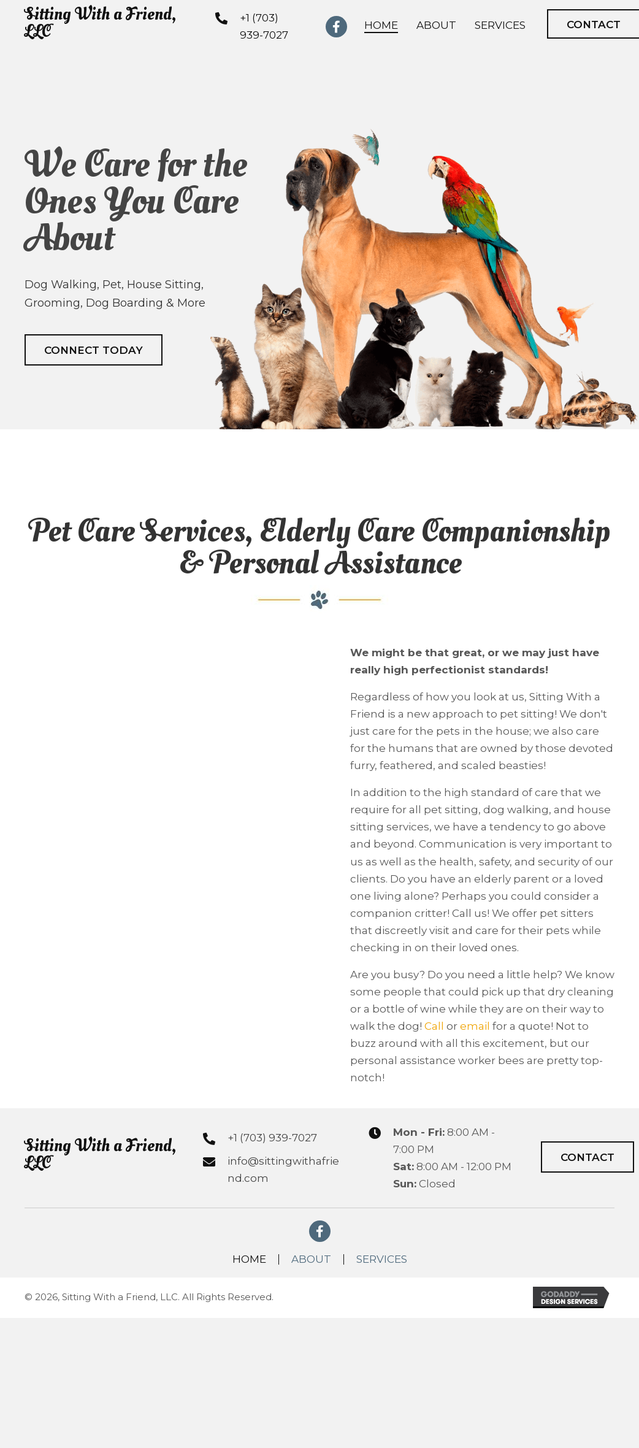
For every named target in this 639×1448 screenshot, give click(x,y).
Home (249, 1259)
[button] (94, 350)
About (311, 1259)
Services (381, 1259)
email (475, 1026)
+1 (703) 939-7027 (272, 1138)
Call (434, 1026)
